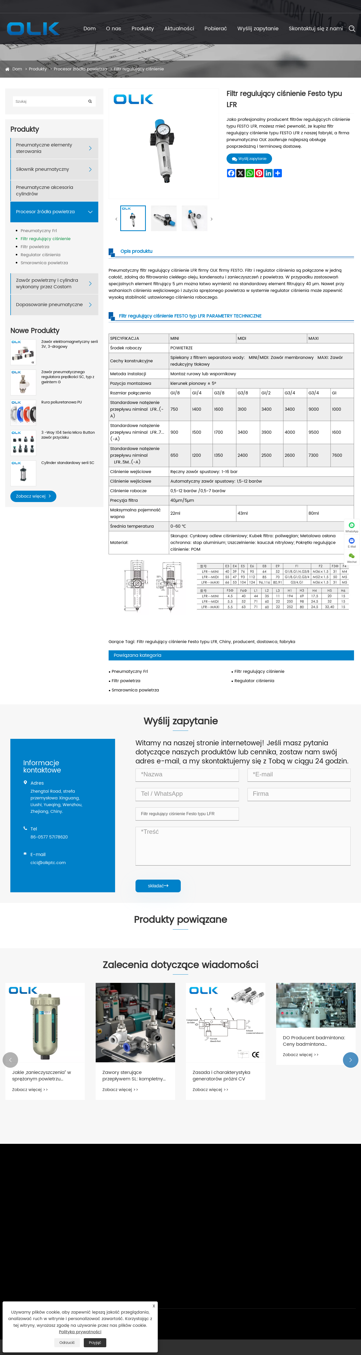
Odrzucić (67, 1343)
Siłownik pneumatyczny (42, 169)
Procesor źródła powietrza (80, 69)
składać (158, 885)
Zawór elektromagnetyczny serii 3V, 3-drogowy (69, 344)
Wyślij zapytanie (258, 29)
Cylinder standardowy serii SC (67, 463)
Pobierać (216, 29)
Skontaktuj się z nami (316, 29)
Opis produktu (136, 251)
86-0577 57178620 (100, 6)
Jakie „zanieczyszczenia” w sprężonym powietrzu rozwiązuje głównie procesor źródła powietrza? (44, 1075)
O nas (113, 29)
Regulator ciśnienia (41, 255)
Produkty (143, 29)
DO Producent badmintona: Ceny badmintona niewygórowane (314, 1041)
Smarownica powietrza (44, 263)
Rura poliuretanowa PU (61, 402)
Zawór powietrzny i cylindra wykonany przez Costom (47, 283)
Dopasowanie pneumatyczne (49, 304)
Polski (343, 6)
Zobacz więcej (33, 496)
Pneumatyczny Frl (39, 230)
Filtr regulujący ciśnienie (139, 69)
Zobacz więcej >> (30, 1089)
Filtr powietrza (35, 247)
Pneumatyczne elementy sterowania (44, 148)
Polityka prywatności (80, 1332)
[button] (10, 1060)
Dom (90, 29)
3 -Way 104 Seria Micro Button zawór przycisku (68, 435)
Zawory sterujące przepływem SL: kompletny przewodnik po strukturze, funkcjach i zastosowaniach (133, 1075)
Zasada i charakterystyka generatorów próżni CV (221, 1075)
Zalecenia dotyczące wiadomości (180, 965)
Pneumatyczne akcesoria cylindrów (44, 190)
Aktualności (179, 29)
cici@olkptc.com (25, 6)
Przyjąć (95, 1343)
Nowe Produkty (34, 331)
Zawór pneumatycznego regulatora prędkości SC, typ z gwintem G (67, 377)
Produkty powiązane (180, 920)
